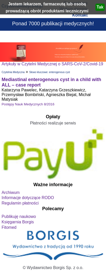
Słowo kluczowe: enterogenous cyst (49, 72)
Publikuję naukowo (19, 216)
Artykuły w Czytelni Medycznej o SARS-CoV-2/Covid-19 (52, 64)
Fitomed (9, 227)
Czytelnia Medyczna (13, 72)
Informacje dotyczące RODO (28, 197)
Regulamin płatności (20, 203)
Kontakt (80, 15)
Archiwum (11, 192)
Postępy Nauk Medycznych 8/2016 (28, 104)
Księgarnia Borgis (18, 222)
